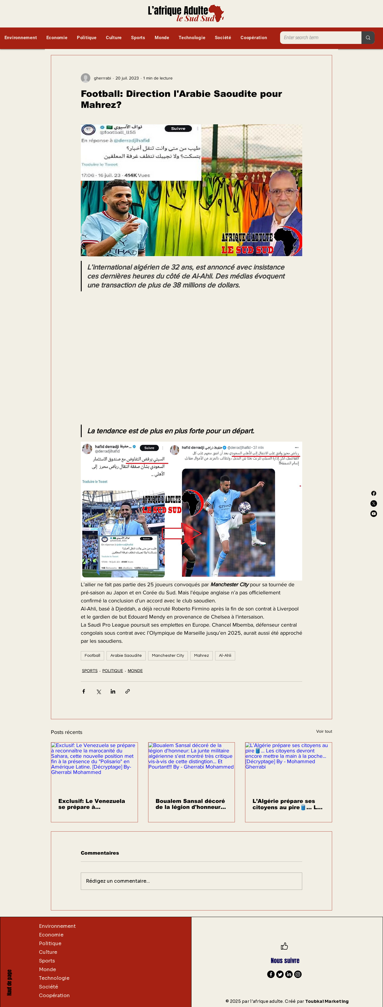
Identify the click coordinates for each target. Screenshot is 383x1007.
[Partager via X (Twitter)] (98, 691)
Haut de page (9, 983)
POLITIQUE (112, 670)
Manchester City (168, 656)
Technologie (54, 978)
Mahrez (201, 656)
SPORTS (90, 670)
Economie (51, 935)
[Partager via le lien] (127, 691)
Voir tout (324, 731)
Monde (47, 969)
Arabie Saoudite (126, 656)
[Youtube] (373, 513)
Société (48, 987)
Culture (48, 952)
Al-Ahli (225, 656)
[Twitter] (280, 974)
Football (92, 656)
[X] (373, 503)
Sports (47, 961)
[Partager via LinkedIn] (113, 691)
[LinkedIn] (289, 974)
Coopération (54, 995)
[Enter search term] (316, 37)
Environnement (57, 926)
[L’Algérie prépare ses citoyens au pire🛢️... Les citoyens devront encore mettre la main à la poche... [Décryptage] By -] (288, 767)
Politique (50, 943)
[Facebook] (373, 493)
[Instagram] (298, 974)
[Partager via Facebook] (83, 691)
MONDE (135, 670)
